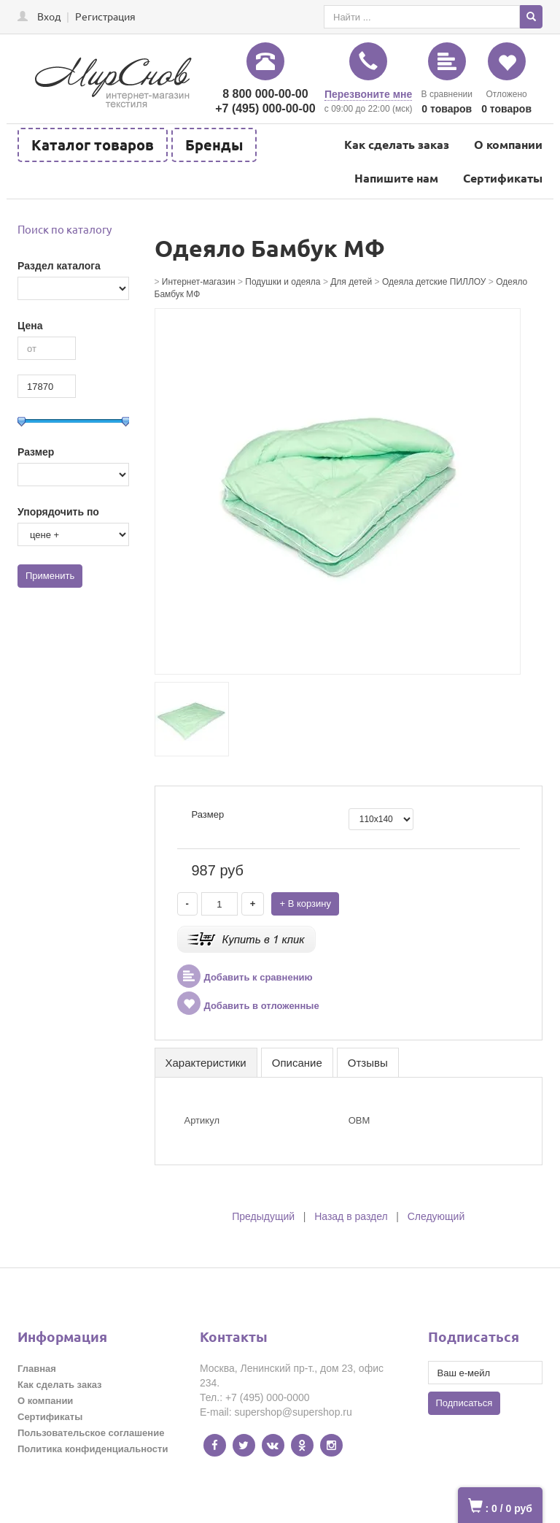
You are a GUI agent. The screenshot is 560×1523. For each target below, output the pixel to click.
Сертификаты (502, 177)
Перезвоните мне (368, 94)
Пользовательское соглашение (91, 1432)
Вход (49, 16)
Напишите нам (396, 177)
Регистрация (105, 16)
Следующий (436, 1216)
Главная (37, 1368)
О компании (508, 144)
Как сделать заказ (396, 144)
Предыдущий (263, 1216)
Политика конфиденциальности (93, 1448)
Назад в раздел (351, 1216)
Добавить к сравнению (245, 977)
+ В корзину (305, 903)
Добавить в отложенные (248, 1005)
